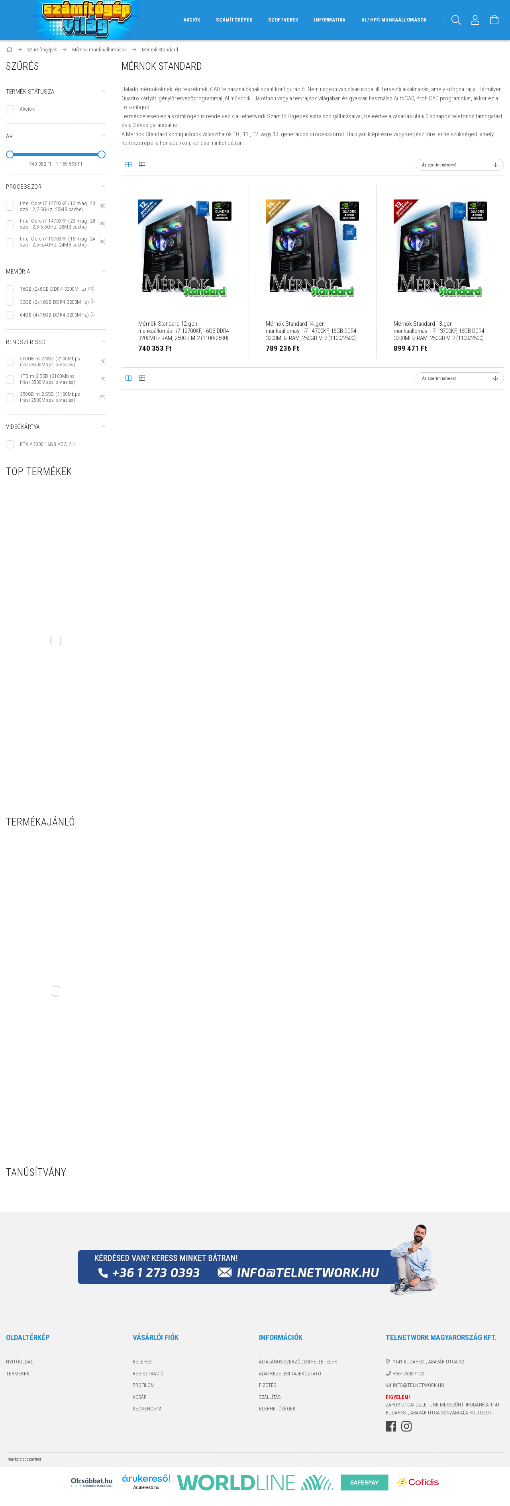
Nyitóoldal (19, 1362)
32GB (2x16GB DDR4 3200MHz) (54, 302)
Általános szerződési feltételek (298, 1362)
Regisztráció (148, 1374)
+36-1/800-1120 (408, 1374)
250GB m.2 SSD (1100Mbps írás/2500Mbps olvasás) (50, 397)
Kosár (140, 1397)
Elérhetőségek (277, 1409)
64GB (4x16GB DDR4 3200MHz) (54, 315)
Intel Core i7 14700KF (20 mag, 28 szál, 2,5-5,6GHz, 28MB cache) (57, 224)
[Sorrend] (460, 164)
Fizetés (267, 1385)
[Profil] (475, 20)
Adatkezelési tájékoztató (290, 1374)
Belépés (142, 1362)
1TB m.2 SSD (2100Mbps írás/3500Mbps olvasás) (47, 379)
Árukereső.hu (146, 1487)
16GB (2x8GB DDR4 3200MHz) (53, 289)
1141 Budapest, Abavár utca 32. (429, 1362)
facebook (391, 1426)
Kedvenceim (147, 1409)
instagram (406, 1426)
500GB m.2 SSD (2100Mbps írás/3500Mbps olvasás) (50, 362)
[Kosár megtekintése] (494, 20)
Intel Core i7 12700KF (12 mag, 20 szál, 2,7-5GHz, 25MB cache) (57, 206)
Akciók (27, 109)
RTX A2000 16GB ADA (43, 444)
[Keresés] (456, 20)
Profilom (144, 1385)
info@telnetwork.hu (418, 1385)
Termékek (17, 1374)
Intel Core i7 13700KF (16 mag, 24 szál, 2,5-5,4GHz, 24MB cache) (57, 242)
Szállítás (269, 1397)
